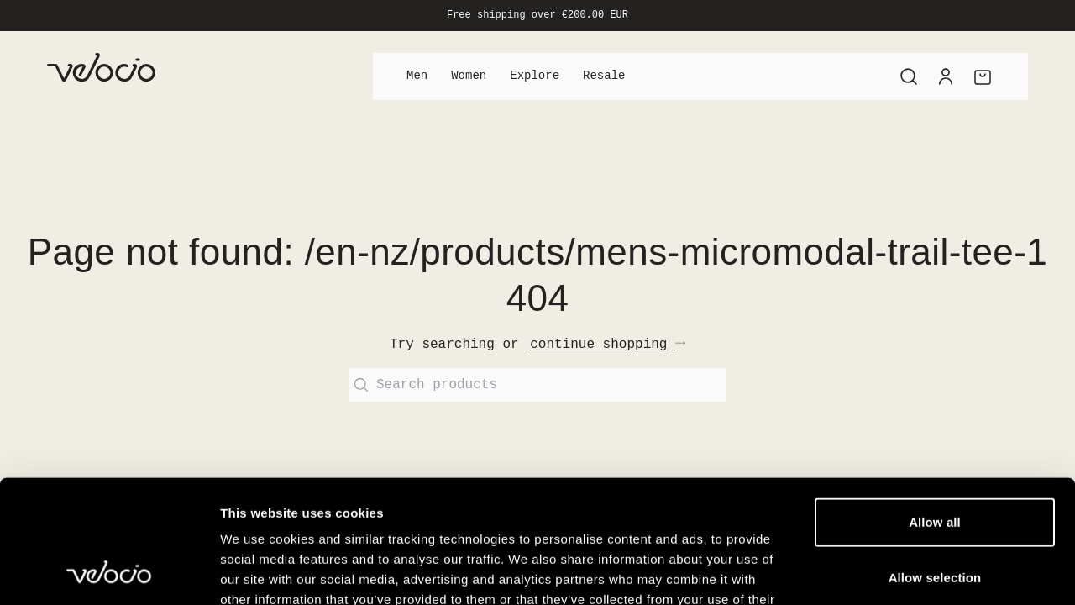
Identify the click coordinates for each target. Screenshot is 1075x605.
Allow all (935, 406)
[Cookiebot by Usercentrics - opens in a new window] (108, 572)
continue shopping (607, 344)
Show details (881, 572)
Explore (534, 76)
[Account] (945, 76)
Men (416, 76)
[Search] (908, 76)
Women (468, 76)
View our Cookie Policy (351, 504)
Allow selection (935, 462)
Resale (604, 76)
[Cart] (982, 76)
